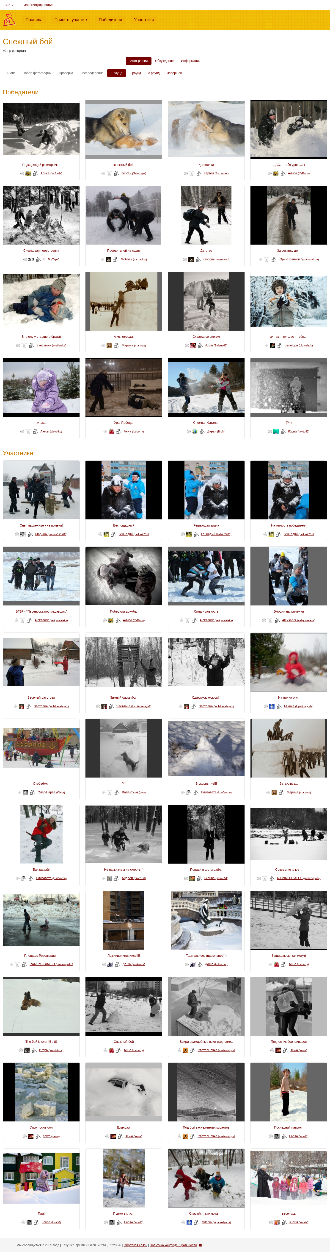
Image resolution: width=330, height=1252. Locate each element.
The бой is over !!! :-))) (41, 1041)
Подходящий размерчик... (41, 165)
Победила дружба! (124, 611)
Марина (51, 534)
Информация (191, 61)
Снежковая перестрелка (41, 250)
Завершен (174, 73)
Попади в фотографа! (206, 869)
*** (124, 783)
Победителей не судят (123, 250)
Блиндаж (123, 1127)
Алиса (51, 173)
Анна (134, 431)
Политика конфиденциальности (173, 1245)
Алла (216, 345)
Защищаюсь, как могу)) (289, 955)
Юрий (299, 431)
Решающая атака (206, 525)
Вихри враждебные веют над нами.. (206, 1041)
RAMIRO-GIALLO (298, 878)
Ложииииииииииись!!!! (123, 955)
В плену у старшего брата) (41, 336)
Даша (134, 964)
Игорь (51, 1050)
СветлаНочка (216, 1050)
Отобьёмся (41, 783)
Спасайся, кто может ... (206, 1213)
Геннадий (134, 534)
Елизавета (216, 792)
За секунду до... (288, 250)
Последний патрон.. (288, 1127)
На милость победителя (289, 525)
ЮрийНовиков (299, 259)
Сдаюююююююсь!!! (206, 697)
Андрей (134, 878)
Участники (145, 19)
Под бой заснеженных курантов (206, 1127)
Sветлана (51, 706)
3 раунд (154, 73)
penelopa (299, 345)
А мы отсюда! (124, 336)
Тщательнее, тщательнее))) (206, 955)
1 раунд (116, 73)
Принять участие (72, 19)
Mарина (134, 345)
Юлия (298, 1222)
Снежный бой (124, 1041)
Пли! (41, 1213)
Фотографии (138, 61)
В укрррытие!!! (206, 783)
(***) (289, 422)
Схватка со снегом (206, 336)
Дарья (216, 431)
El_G (51, 259)
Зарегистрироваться (39, 5)
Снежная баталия (206, 422)
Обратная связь (135, 1245)
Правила (36, 19)
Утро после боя (41, 1127)
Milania (299, 706)
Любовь (134, 259)
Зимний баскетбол (124, 697)
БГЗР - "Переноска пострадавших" (41, 611)
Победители (112, 19)
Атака (41, 422)
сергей (133, 173)
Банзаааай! (41, 869)
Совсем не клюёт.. (288, 869)
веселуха (289, 1213)
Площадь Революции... (41, 955)
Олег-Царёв (51, 792)
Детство (206, 250)
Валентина (134, 792)
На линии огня (289, 697)
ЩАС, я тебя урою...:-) (288, 165)
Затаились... (289, 783)
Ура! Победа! (123, 422)
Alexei (51, 431)
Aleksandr (51, 620)
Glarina (216, 878)
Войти (9, 5)
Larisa (298, 1136)
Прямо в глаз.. (123, 1213)
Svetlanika (51, 345)
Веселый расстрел (41, 697)
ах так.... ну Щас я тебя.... (289, 336)
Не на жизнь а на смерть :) (123, 869)
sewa (298, 1050)
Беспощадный (123, 525)
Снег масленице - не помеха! (41, 525)
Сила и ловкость (206, 611)
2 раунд (135, 73)
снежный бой (123, 165)
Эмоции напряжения (289, 611)
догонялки (206, 165)
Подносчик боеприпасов (289, 1041)
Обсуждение (164, 61)
